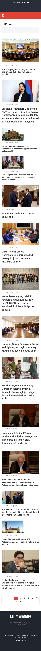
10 (21, 601)
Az (28, 3)
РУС (23, 3)
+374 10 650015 (21, 640)
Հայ (13, 3)
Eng (18, 3)
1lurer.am (23, 625)
